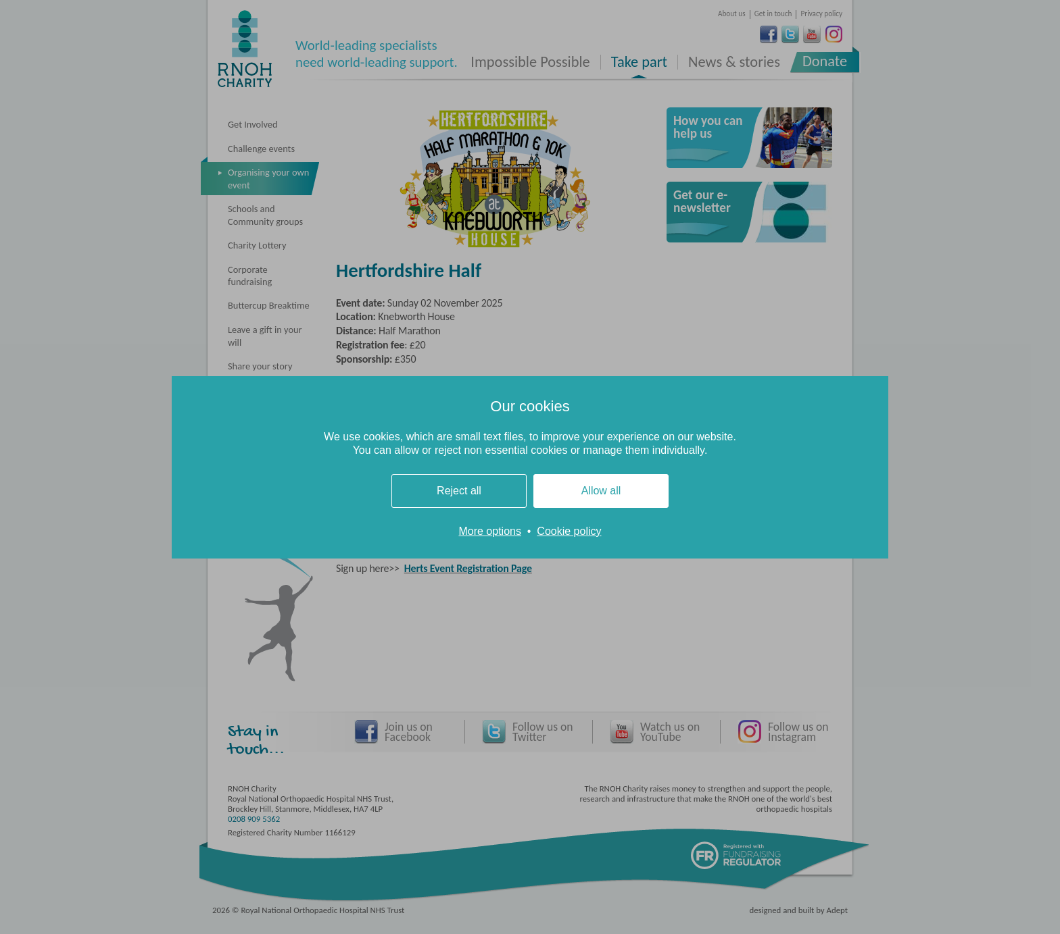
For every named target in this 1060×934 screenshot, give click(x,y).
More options (489, 531)
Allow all (601, 490)
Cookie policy (569, 531)
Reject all (459, 490)
